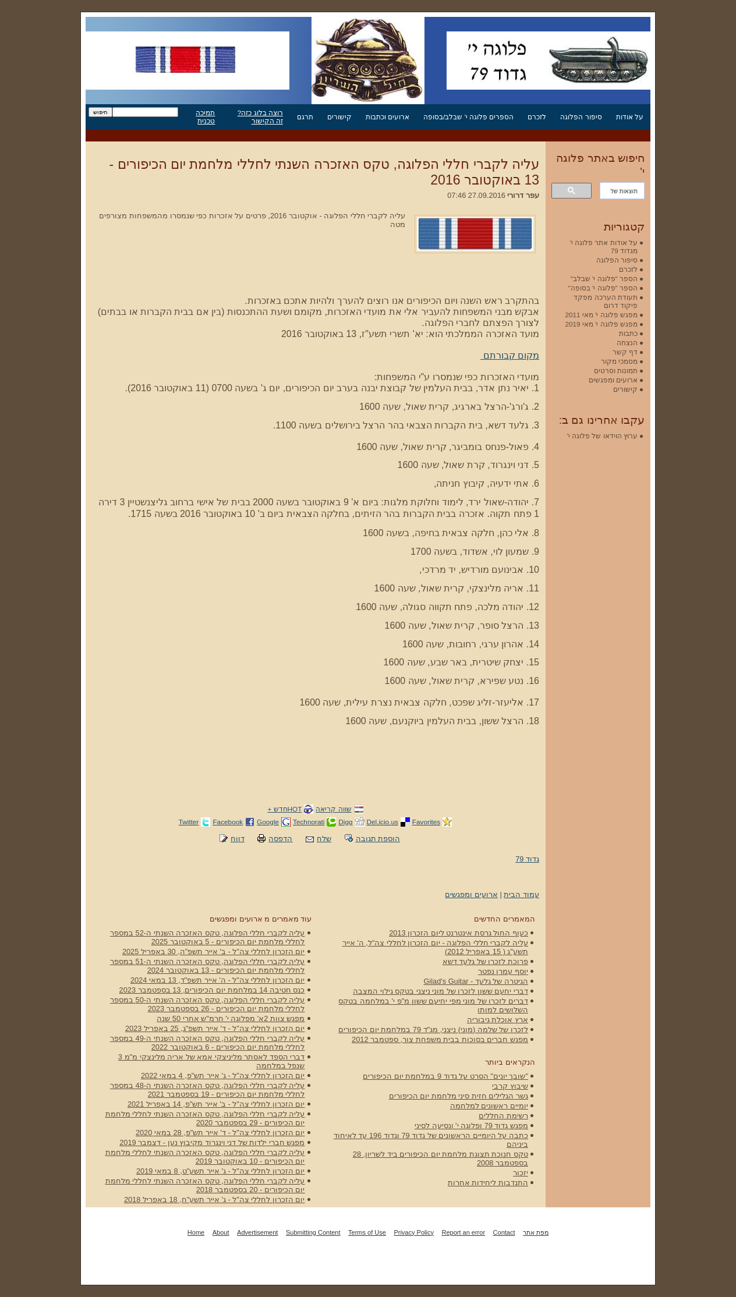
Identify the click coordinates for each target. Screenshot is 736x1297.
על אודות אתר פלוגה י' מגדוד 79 (604, 246)
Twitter (189, 821)
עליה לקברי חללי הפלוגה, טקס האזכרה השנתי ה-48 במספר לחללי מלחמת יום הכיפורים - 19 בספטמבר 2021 (207, 1089)
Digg (345, 821)
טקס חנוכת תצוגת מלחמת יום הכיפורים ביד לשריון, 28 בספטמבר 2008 (440, 1158)
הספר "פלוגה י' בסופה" (603, 288)
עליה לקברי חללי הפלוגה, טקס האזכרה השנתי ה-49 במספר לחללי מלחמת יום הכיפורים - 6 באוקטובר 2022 (207, 1042)
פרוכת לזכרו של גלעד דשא (485, 961)
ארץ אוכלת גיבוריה (497, 1019)
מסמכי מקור (619, 361)
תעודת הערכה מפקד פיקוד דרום (606, 301)
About (221, 1232)
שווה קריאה (333, 809)
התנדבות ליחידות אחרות (488, 1182)
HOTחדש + (284, 809)
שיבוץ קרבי (510, 1086)
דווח (238, 838)
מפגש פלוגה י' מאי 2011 (601, 314)
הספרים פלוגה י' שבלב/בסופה (468, 117)
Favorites (426, 821)
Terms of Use (367, 1232)
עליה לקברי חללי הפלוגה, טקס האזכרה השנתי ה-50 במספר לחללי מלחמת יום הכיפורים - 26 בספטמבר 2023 (207, 1004)
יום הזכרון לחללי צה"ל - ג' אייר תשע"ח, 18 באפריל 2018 (214, 1199)
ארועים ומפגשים (471, 894)
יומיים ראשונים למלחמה (489, 1105)
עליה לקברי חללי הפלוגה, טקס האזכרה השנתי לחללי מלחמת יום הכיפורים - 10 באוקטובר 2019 (205, 1156)
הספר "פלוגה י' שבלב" (604, 278)
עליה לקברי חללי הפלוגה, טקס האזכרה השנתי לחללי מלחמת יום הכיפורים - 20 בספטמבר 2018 (205, 1185)
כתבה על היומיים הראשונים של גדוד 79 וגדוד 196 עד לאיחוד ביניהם (431, 1140)
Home (195, 1232)
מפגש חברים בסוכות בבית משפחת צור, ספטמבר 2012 (440, 1039)
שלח (324, 838)
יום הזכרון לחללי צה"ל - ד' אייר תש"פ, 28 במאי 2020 (220, 1132)
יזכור (520, 1172)
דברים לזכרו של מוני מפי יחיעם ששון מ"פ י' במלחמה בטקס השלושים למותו (433, 1005)
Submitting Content (313, 1232)
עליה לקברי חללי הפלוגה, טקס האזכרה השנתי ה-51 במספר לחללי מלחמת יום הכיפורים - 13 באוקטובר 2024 (207, 965)
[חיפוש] (623, 191)
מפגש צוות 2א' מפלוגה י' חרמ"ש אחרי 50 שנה (231, 1018)
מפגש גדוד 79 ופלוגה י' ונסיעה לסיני (471, 1125)
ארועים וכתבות (387, 117)
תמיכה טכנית (205, 117)
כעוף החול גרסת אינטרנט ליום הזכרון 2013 (458, 933)
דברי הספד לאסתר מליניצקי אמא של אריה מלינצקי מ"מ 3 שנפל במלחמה (211, 1061)
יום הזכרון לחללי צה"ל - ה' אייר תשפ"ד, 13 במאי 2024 (217, 980)
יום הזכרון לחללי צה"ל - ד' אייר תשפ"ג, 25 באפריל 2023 (215, 1028)
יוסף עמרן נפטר (503, 971)
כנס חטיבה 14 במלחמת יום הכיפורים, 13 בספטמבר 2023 (212, 990)
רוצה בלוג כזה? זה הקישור (260, 117)
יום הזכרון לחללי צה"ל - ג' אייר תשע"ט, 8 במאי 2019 (220, 1171)
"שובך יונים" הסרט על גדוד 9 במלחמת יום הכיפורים (445, 1076)
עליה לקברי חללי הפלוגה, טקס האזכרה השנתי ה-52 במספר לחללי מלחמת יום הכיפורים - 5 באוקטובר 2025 (207, 937)
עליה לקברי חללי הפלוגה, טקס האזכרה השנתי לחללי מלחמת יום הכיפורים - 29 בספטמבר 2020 (205, 1118)
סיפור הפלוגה (580, 117)
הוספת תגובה (378, 838)
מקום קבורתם (509, 355)
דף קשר (625, 352)
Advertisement (257, 1232)
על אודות (629, 117)
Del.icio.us (382, 821)
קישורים (339, 117)
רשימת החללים (503, 1115)
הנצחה (627, 342)
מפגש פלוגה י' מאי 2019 (601, 324)
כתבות (628, 333)
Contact (504, 1232)
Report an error (463, 1232)
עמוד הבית (521, 894)
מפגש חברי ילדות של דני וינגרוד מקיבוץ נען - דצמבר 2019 (212, 1142)
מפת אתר (536, 1232)
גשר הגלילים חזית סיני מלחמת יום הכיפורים (458, 1096)
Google (268, 821)
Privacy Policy (413, 1232)
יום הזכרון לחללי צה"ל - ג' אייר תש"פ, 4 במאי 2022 (223, 1075)
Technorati (308, 821)
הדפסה (280, 838)
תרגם (305, 117)
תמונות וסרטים (616, 370)
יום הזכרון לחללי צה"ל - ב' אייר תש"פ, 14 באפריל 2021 (216, 1104)
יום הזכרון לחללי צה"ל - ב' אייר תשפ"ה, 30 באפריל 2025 (213, 951)
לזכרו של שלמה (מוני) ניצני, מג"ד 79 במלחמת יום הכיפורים (433, 1029)
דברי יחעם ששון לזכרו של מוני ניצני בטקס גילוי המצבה (440, 991)
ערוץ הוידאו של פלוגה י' (602, 436)
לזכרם (537, 117)
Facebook (228, 821)
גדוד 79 (527, 859)
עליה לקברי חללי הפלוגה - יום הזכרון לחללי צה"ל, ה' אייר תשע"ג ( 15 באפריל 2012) (435, 947)
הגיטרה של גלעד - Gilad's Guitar (475, 981)
